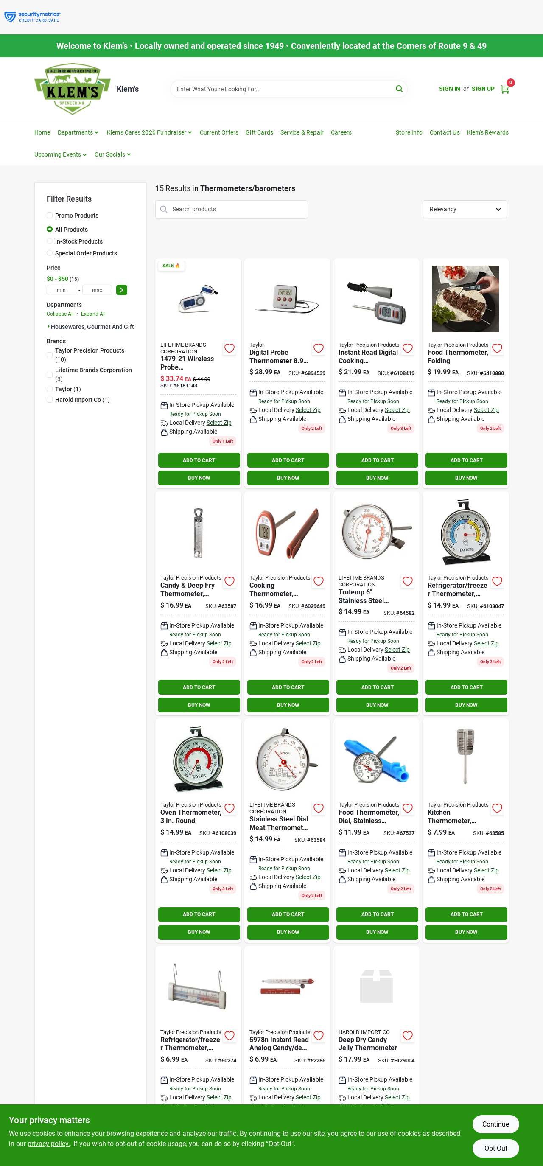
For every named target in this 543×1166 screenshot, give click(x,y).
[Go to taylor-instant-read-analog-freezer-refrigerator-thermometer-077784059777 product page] (198, 1054)
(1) (68, 389)
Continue (495, 1124)
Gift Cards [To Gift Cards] (259, 132)
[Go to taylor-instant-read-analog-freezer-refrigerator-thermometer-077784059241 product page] (466, 603)
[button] (60, 154)
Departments (75, 132)
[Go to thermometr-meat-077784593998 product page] (287, 830)
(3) (93, 374)
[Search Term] (289, 89)
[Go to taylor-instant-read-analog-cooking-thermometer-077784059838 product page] (198, 603)
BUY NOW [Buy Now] (199, 478)
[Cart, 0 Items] (505, 88)
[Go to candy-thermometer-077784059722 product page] (376, 603)
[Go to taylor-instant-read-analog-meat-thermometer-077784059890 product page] (376, 830)
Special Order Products (86, 253)
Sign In (449, 88)
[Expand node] (49, 326)
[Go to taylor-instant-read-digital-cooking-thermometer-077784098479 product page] (376, 373)
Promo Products (76, 215)
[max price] (97, 290)
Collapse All (60, 314)
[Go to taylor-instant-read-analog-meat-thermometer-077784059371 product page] (466, 830)
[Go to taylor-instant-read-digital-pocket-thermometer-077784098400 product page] (287, 603)
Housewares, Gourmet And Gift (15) (98, 326)
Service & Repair (302, 132)
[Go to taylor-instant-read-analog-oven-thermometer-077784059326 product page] (198, 830)
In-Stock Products (79, 241)
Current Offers (219, 132)
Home (42, 132)
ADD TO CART (199, 460)
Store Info (409, 132)
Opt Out (495, 1148)
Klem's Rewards (488, 132)
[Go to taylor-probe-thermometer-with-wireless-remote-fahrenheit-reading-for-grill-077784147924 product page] (198, 373)
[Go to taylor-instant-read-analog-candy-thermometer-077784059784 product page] (287, 1054)
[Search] (400, 88)
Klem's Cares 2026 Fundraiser (147, 132)
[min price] (61, 290)
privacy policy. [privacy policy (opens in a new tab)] (49, 1144)
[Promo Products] (50, 215)
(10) (89, 355)
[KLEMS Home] (72, 89)
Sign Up (483, 88)
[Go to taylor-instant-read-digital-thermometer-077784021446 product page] (466, 373)
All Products (71, 229)
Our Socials (110, 154)
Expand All (93, 314)
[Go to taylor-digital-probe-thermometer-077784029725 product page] (287, 373)
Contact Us (445, 132)
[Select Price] (121, 290)
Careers (341, 132)
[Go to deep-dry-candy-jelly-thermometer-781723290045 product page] (376, 1054)
